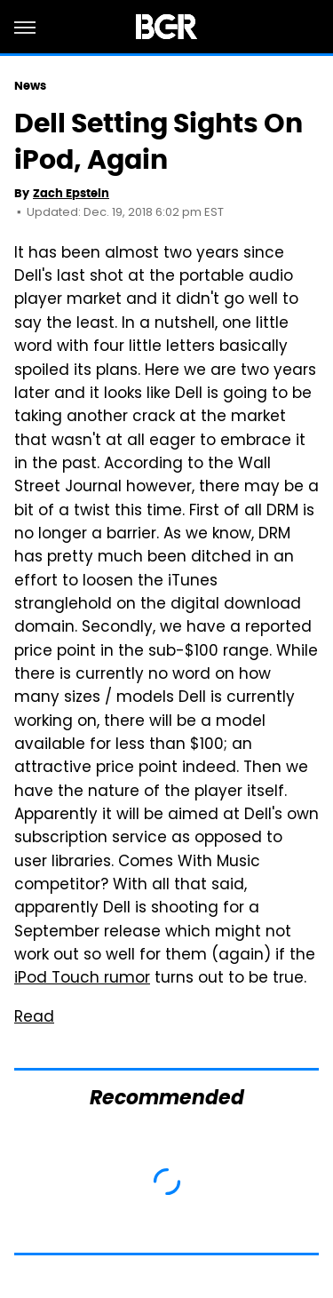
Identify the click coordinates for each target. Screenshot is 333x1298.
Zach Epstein (71, 193)
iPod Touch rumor (82, 979)
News (30, 85)
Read (34, 1018)
